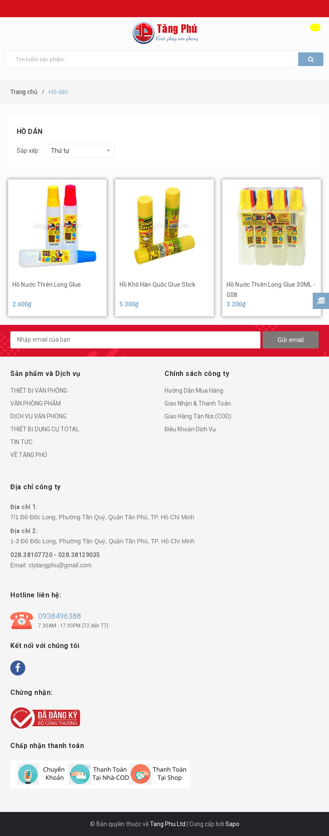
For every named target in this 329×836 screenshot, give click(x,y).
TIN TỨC (21, 442)
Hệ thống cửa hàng (295, 8)
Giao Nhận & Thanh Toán (197, 403)
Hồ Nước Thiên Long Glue (46, 284)
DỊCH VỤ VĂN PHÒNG (38, 416)
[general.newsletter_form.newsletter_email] (135, 339)
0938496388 (59, 616)
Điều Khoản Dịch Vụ (190, 429)
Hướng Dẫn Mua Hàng (193, 390)
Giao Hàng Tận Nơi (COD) (197, 416)
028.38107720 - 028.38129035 (55, 554)
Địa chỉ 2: (24, 530)
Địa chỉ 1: (24, 506)
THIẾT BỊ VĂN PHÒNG (38, 390)
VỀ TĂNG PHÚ (28, 454)
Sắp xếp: (28, 150)
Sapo (232, 824)
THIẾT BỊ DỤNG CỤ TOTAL (44, 429)
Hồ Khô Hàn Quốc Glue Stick (157, 284)
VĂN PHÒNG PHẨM (35, 403)
